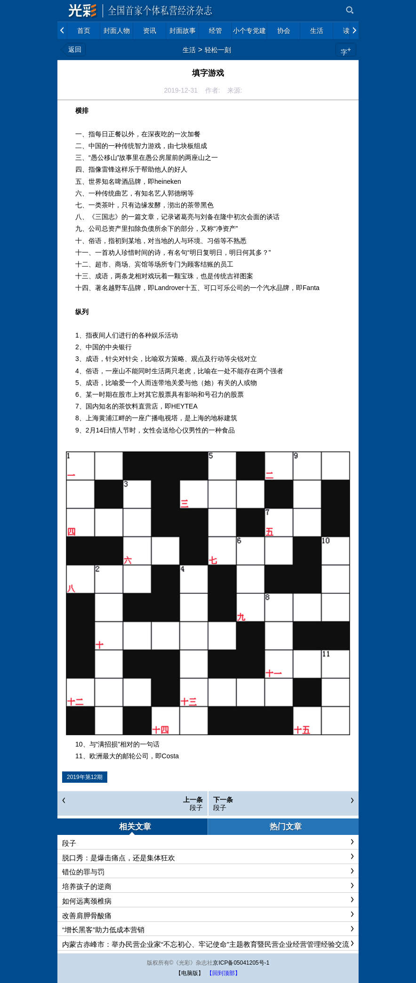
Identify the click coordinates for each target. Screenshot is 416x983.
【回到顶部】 (223, 973)
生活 (189, 50)
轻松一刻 (218, 50)
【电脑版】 (190, 973)
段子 (196, 807)
